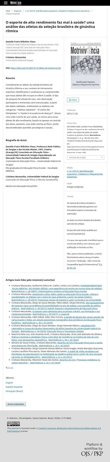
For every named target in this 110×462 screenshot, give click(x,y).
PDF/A (74, 100)
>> (12, 367)
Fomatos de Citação (77, 157)
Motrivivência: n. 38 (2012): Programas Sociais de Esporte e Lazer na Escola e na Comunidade (56, 300)
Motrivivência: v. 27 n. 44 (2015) (57, 357)
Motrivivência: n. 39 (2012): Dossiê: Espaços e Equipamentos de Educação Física (59, 308)
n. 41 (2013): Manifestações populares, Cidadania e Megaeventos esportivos (57, 11)
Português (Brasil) (14, 391)
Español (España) (14, 386)
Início (8, 11)
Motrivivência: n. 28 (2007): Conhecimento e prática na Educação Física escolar (49, 291)
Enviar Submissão (16, 404)
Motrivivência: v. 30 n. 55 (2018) (37, 322)
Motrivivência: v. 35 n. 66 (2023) (54, 345)
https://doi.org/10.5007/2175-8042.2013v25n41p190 (36, 68)
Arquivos (17, 11)
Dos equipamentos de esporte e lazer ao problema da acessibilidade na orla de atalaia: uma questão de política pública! (57, 305)
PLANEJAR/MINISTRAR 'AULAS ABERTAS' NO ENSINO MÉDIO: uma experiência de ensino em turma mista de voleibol (56, 287)
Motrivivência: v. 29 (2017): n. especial (51, 314)
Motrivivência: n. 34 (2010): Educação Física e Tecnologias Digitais (52, 331)
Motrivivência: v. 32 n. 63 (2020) (45, 362)
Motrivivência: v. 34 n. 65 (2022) (63, 340)
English (9, 382)
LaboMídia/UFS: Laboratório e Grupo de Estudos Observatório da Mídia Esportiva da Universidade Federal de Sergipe (56, 328)
